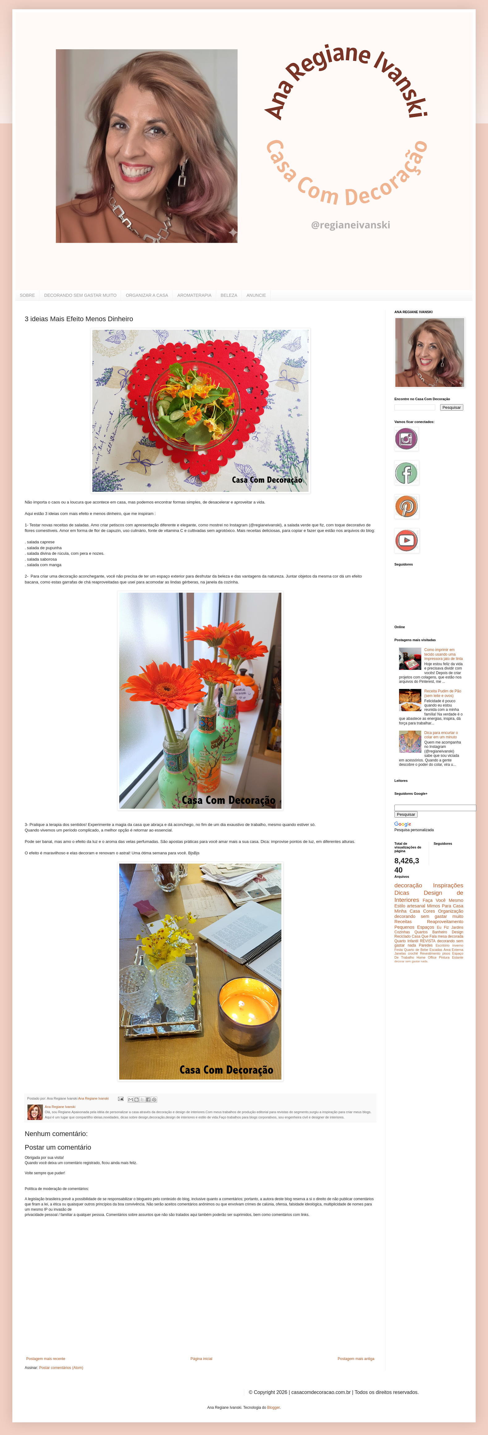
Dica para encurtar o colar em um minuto (441, 735)
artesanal (416, 905)
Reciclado (402, 936)
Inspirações (448, 885)
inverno (457, 945)
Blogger (273, 1407)
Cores (429, 911)
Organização (450, 911)
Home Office (427, 957)
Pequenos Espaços (414, 927)
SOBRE (27, 295)
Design (457, 932)
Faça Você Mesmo (443, 900)
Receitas (403, 921)
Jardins (457, 927)
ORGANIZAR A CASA (147, 295)
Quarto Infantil (406, 941)
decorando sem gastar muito (428, 916)
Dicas (401, 893)
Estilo (399, 905)
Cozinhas (402, 932)
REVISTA (427, 941)
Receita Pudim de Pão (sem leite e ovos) (442, 693)
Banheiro (439, 932)
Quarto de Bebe (416, 950)
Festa (398, 950)
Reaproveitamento (445, 921)
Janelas (400, 953)
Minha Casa (407, 911)
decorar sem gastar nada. (411, 961)
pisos (446, 953)
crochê (413, 953)
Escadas (435, 950)
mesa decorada (450, 936)
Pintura (444, 957)
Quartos (421, 932)
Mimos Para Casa (445, 905)
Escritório (442, 945)
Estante (457, 957)
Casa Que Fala (424, 936)
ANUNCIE (256, 295)
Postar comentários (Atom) (61, 1368)
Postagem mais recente (45, 1359)
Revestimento (430, 953)
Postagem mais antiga (356, 1359)
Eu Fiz (443, 927)
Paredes (426, 945)
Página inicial (201, 1359)
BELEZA (229, 295)
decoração (408, 885)
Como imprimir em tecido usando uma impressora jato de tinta (443, 654)
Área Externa (453, 950)
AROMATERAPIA (194, 295)
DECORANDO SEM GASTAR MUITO (80, 295)
